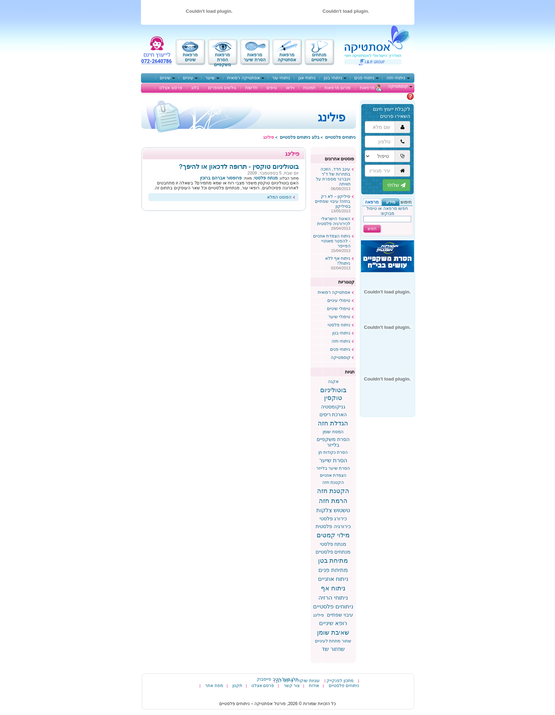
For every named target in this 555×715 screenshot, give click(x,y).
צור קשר (292, 685)
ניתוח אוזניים (333, 579)
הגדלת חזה (333, 423)
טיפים (271, 87)
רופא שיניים (333, 623)
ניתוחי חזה (395, 77)
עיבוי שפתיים (340, 615)
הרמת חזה (333, 500)
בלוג (195, 87)
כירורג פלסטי (333, 518)
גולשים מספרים (222, 87)
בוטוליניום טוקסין (333, 394)
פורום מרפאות (337, 87)
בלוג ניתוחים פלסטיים (299, 137)
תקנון (237, 685)
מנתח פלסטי (333, 544)
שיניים (165, 77)
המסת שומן (333, 431)
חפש (372, 228)
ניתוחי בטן (333, 77)
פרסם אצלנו (170, 87)
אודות (314, 685)
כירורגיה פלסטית (333, 526)
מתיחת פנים (332, 570)
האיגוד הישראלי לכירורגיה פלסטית (333, 221)
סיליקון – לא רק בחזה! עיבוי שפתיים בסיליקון (332, 201)
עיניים (188, 77)
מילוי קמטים (333, 535)
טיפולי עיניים (338, 300)
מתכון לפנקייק (340, 680)
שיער (210, 77)
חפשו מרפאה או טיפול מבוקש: (387, 211)
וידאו (290, 87)
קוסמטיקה (398, 86)
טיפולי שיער (339, 316)
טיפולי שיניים (338, 308)
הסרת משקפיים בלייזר (333, 442)
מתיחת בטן (333, 560)
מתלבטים (397, 96)
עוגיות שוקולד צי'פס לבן (297, 680)
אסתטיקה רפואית (243, 77)
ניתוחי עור (281, 77)
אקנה (333, 381)
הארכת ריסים (333, 414)
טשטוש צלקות (333, 510)
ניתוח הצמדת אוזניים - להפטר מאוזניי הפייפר (332, 241)
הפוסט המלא (279, 197)
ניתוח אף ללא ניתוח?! (338, 261)
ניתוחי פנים (364, 77)
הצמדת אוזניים (333, 475)
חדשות (251, 87)
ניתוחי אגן (307, 77)
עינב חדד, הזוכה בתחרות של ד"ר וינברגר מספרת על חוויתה (333, 177)
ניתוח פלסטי (339, 324)
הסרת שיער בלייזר (333, 468)
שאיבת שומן (333, 632)
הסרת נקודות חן (333, 452)
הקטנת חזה (333, 482)
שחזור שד (333, 649)
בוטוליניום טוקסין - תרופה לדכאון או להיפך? (239, 166)
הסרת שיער (333, 460)
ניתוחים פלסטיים (340, 137)
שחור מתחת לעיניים (333, 641)
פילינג (318, 615)
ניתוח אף (333, 588)
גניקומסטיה (333, 407)
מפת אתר (214, 685)
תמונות (309, 87)
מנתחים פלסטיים (333, 552)
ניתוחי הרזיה (332, 598)
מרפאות (367, 87)
